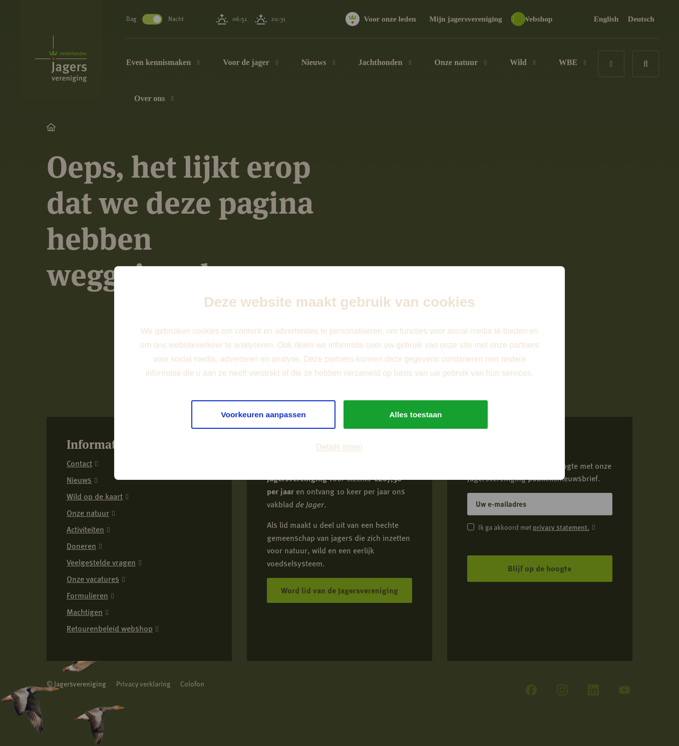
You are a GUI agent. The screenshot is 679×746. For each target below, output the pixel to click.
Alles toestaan (416, 414)
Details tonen (339, 447)
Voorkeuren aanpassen (263, 414)
